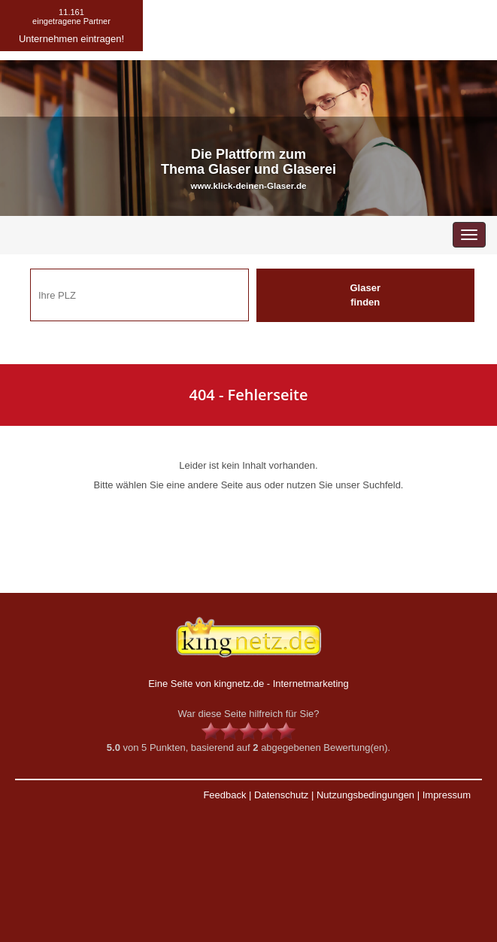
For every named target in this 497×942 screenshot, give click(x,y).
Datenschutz (281, 795)
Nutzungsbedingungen (365, 795)
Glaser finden (365, 295)
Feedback (224, 795)
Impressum (447, 795)
